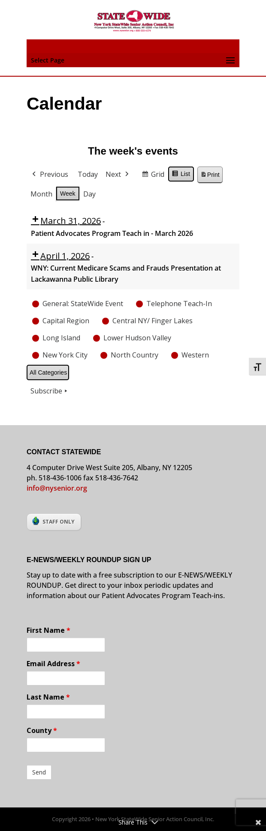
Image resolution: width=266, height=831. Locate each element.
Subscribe (49, 391)
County (42, 730)
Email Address (53, 663)
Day (89, 193)
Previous (49, 175)
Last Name (48, 697)
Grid (152, 176)
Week (68, 193)
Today (88, 174)
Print (210, 176)
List (181, 175)
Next (118, 175)
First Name (48, 630)
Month (41, 193)
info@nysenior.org (57, 488)
